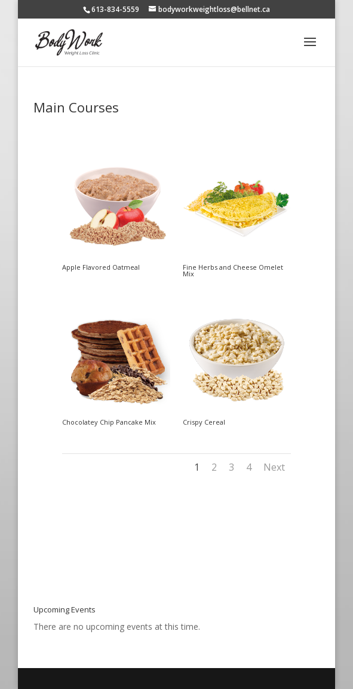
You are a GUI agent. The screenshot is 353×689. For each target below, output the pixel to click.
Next (274, 467)
